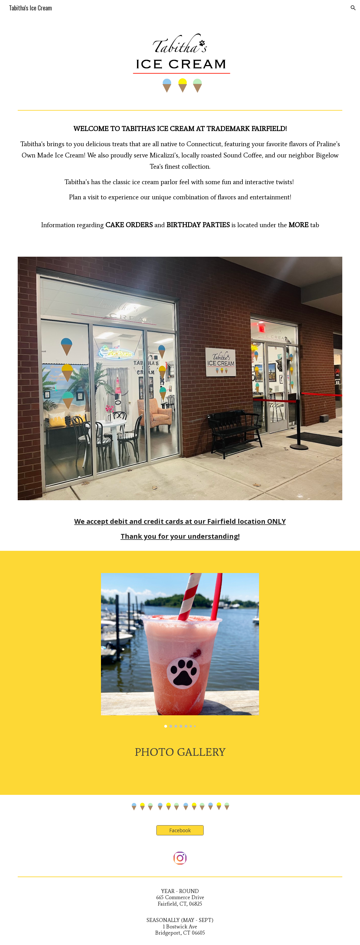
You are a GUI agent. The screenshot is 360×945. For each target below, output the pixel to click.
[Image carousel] (180, 650)
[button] (353, 8)
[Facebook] (180, 830)
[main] (180, 188)
